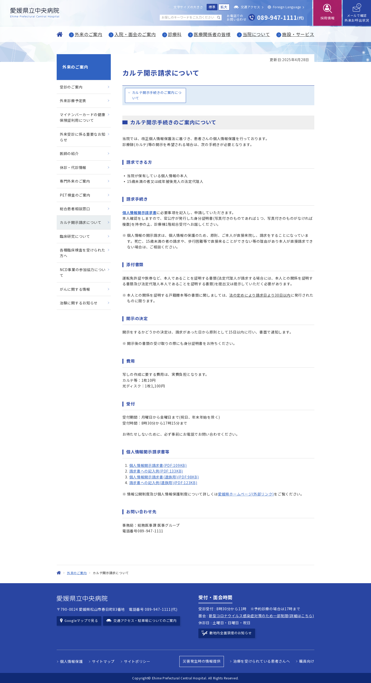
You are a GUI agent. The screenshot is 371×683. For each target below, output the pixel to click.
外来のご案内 (88, 34)
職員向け (306, 661)
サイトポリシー (137, 661)
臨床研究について (75, 236)
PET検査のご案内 (75, 195)
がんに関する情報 (75, 289)
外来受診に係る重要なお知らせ (82, 137)
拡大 (224, 6)
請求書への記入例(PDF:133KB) (156, 471)
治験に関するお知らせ (79, 302)
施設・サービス (298, 34)
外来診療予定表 (73, 100)
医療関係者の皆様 (212, 34)
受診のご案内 (71, 87)
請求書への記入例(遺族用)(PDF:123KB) (163, 482)
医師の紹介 (69, 153)
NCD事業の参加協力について (83, 272)
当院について (256, 34)
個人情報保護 (71, 661)
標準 (212, 6)
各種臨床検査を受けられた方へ (82, 252)
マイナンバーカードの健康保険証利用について (82, 117)
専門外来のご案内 (75, 181)
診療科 (175, 34)
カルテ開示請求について (81, 222)
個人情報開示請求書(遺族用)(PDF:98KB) (164, 476)
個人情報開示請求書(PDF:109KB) (158, 465)
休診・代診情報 (73, 167)
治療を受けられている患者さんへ (261, 661)
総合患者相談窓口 (75, 208)
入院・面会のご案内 (135, 34)
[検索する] (219, 17)
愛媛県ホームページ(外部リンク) (246, 494)
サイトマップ (103, 661)
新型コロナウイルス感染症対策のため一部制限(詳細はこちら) (261, 615)
